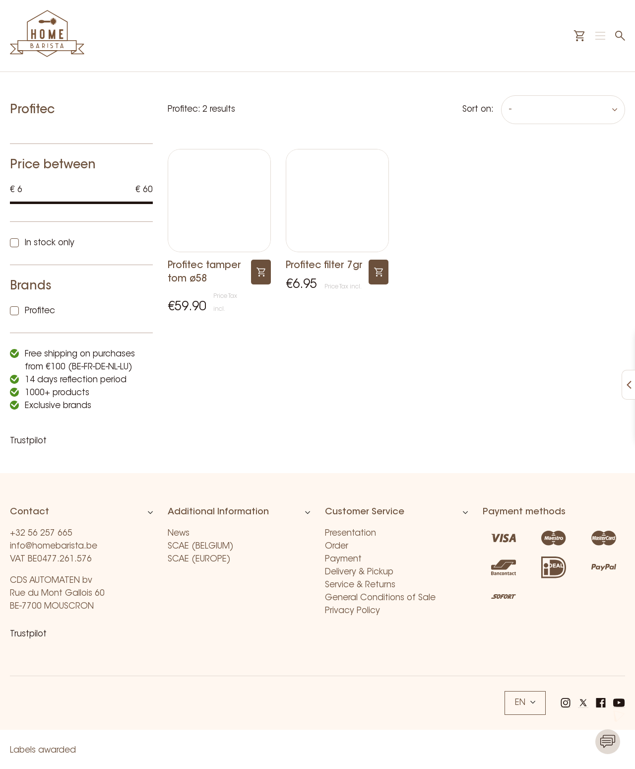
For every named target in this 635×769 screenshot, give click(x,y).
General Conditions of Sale (380, 598)
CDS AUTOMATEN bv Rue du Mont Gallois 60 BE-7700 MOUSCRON (57, 593)
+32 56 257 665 (41, 533)
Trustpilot (28, 441)
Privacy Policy (352, 611)
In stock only (49, 243)
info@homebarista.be (53, 546)
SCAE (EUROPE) (199, 559)
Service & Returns (360, 585)
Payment (343, 559)
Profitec (40, 311)
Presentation (350, 533)
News (179, 533)
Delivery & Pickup (359, 572)
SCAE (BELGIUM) (201, 546)
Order (336, 546)
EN (525, 702)
